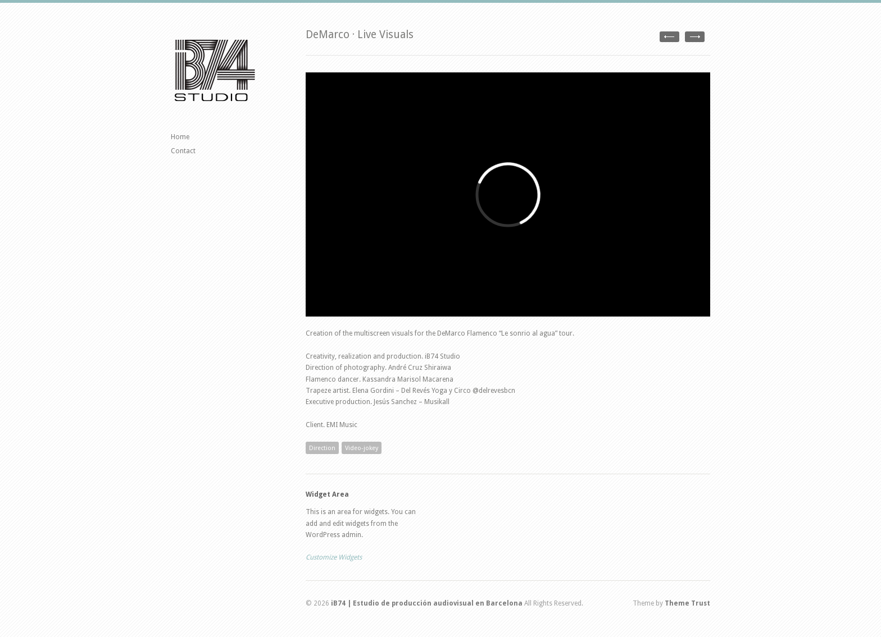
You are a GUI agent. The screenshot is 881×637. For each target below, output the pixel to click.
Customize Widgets (334, 557)
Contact (183, 151)
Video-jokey (361, 448)
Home (180, 137)
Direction (322, 448)
